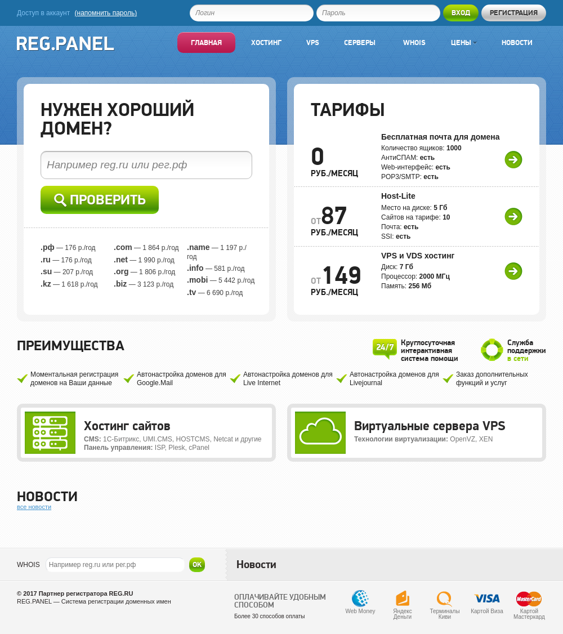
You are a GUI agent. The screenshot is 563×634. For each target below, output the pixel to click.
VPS (312, 42)
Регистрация (514, 12)
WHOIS (28, 565)
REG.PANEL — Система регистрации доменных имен (94, 601)
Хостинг (266, 42)
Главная (206, 42)
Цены (464, 42)
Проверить (100, 200)
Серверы (360, 42)
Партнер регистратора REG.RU (86, 593)
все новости (34, 506)
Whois (414, 42)
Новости (517, 42)
